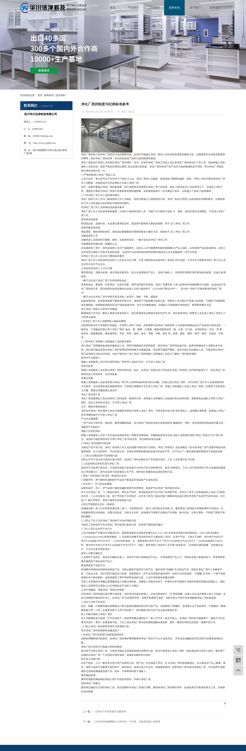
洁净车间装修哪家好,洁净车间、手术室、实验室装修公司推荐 (127, 721)
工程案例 (153, 7)
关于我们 (194, 7)
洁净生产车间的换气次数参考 (110, 711)
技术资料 (60, 95)
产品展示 (133, 7)
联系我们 (215, 7)
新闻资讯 (174, 7)
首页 (112, 7)
